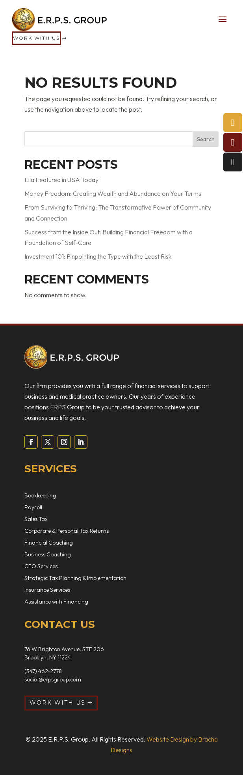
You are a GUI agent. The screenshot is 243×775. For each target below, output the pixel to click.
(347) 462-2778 (43, 671)
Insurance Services (47, 590)
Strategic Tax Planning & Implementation (75, 578)
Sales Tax (36, 519)
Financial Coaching (48, 543)
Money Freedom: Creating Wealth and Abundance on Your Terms (112, 193)
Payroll (33, 507)
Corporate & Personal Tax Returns (66, 531)
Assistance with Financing (56, 602)
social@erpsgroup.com (52, 679)
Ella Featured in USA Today (61, 180)
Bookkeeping (40, 496)
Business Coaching (47, 555)
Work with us (36, 38)
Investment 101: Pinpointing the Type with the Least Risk (97, 256)
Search (206, 139)
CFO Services (41, 566)
